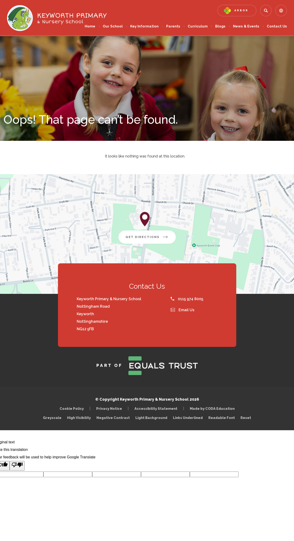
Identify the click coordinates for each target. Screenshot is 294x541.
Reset (246, 418)
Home (90, 26)
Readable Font (221, 418)
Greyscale (52, 418)
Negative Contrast (113, 418)
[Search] (266, 10)
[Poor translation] (17, 466)
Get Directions (151, 239)
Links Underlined (188, 418)
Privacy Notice (109, 409)
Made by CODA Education (213, 409)
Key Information (144, 26)
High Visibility (79, 418)
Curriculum (198, 26)
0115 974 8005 (187, 299)
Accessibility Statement (155, 409)
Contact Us (277, 26)
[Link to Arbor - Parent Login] (236, 10)
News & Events (246, 26)
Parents (173, 26)
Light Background (151, 418)
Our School (113, 26)
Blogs (220, 26)
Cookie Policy (72, 409)
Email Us (183, 310)
